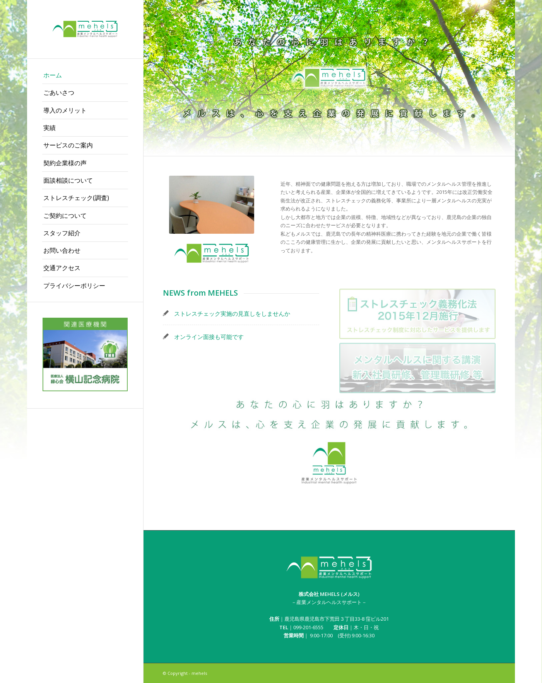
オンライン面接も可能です (209, 337)
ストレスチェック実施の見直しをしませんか (232, 313)
